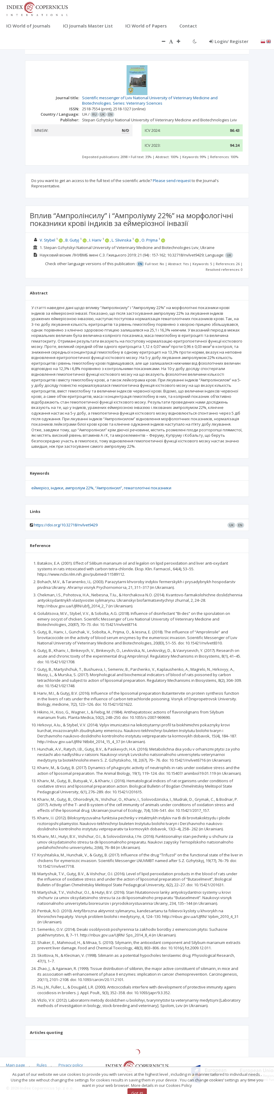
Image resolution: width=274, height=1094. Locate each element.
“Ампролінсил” (108, 488)
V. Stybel (47, 240)
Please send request (172, 180)
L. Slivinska (121, 240)
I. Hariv (95, 240)
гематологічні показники (147, 488)
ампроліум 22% (79, 488)
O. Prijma (149, 240)
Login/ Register (228, 41)
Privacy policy (71, 1065)
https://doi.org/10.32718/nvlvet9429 (66, 525)
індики (57, 488)
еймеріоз (40, 488)
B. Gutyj (72, 240)
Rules (42, 1065)
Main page (15, 1065)
